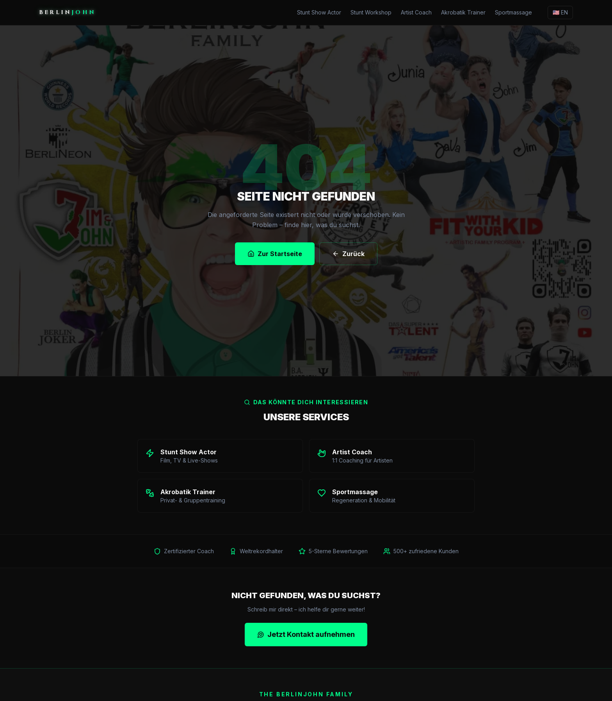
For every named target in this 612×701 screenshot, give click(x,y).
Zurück (348, 254)
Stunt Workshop (370, 12)
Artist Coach (416, 12)
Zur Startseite (274, 254)
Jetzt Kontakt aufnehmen (306, 634)
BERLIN (67, 12)
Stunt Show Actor (319, 12)
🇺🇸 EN (560, 12)
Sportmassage (513, 12)
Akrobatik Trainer (463, 12)
